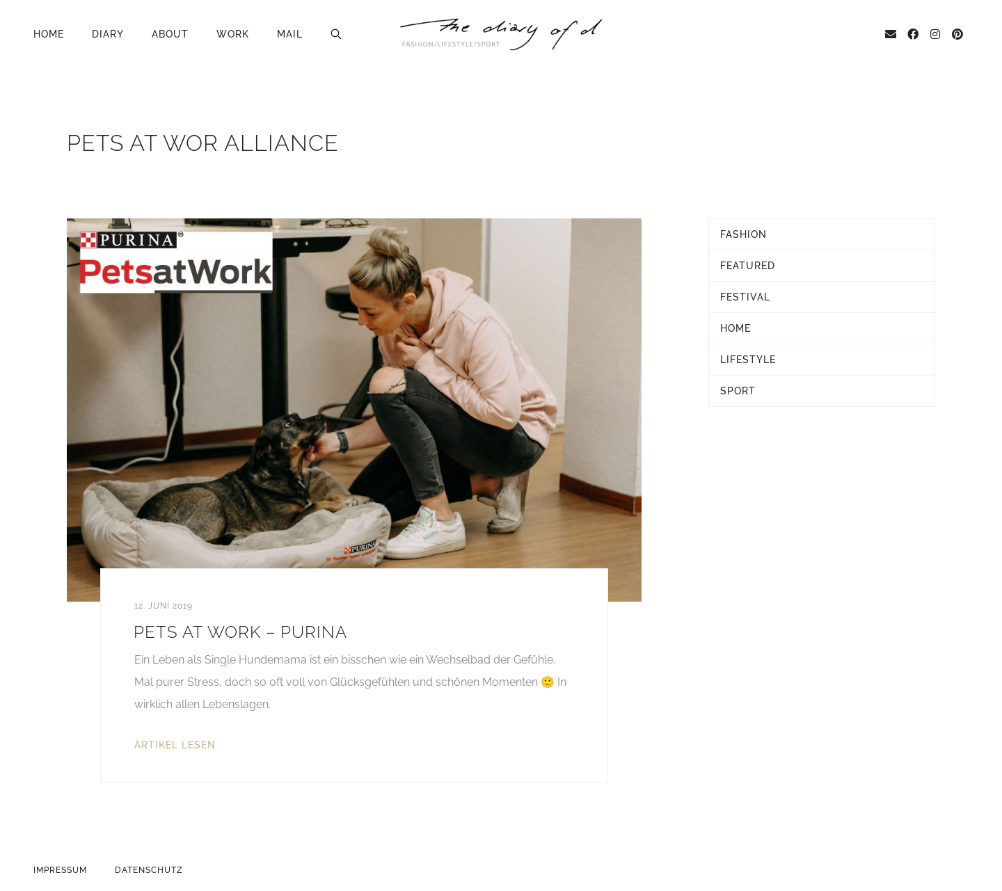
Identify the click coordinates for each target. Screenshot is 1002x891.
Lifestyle (748, 359)
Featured (747, 265)
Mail (290, 34)
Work (232, 34)
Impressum (60, 870)
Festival (745, 297)
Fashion (743, 234)
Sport (738, 390)
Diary (108, 34)
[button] (336, 34)
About (170, 34)
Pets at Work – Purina (240, 632)
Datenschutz (149, 870)
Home (48, 34)
